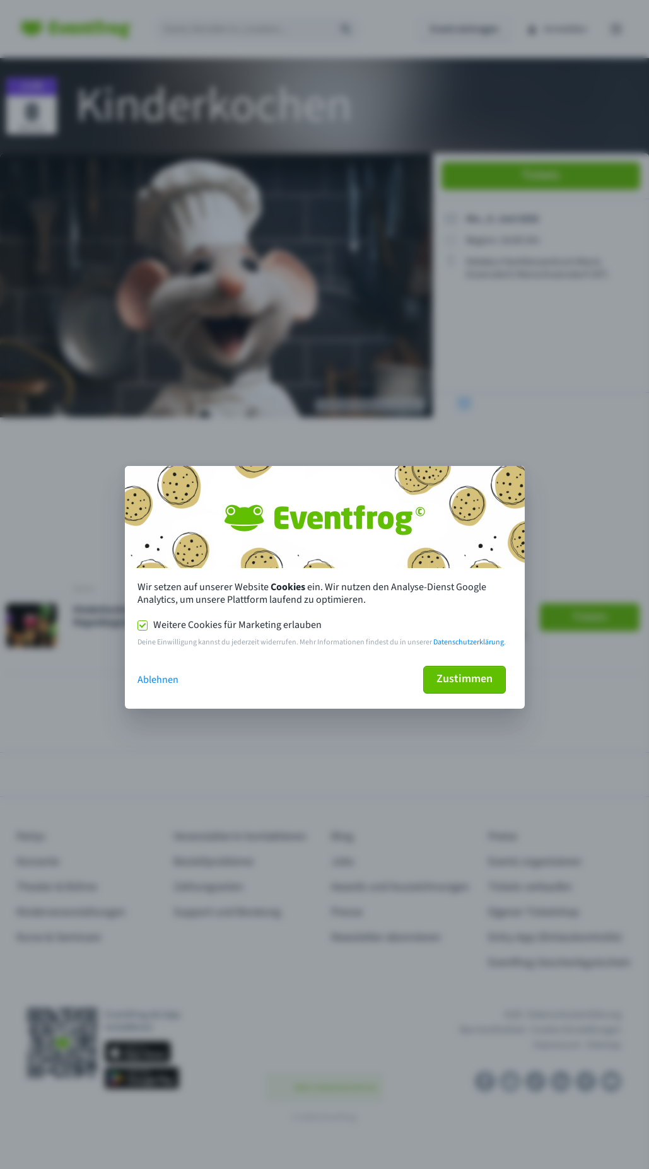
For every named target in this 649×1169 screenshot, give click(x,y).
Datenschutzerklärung (468, 642)
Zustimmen (464, 679)
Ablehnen (157, 679)
